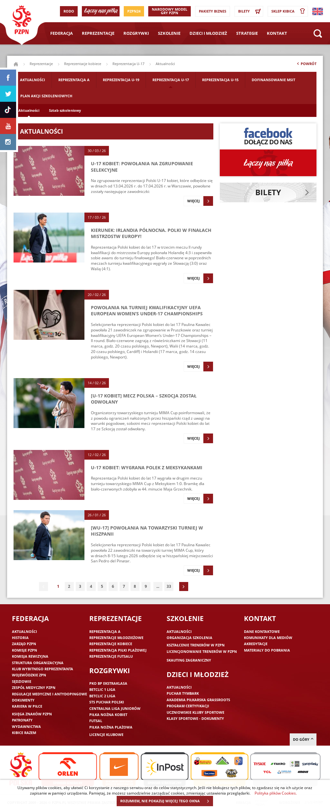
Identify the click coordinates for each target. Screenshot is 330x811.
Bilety (250, 11)
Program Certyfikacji (188, 705)
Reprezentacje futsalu (111, 656)
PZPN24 (134, 11)
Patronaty (22, 720)
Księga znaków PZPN (32, 713)
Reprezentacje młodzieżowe (116, 637)
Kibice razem (24, 732)
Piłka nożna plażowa (110, 727)
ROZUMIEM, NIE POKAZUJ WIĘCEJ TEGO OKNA (166, 801)
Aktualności (32, 79)
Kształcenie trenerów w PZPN (196, 645)
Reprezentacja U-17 (128, 63)
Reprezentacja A (74, 79)
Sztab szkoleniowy (65, 110)
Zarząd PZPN (24, 643)
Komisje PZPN (24, 650)
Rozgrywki (136, 33)
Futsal (95, 720)
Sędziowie (21, 681)
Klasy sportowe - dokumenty (195, 718)
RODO (68, 11)
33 (169, 586)
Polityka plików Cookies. (276, 793)
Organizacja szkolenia (189, 637)
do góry (303, 739)
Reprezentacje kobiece (82, 63)
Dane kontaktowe (262, 631)
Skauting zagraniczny (189, 660)
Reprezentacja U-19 (121, 79)
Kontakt (277, 33)
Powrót (306, 65)
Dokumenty (23, 700)
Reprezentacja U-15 (220, 79)
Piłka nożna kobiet (108, 714)
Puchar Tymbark (183, 693)
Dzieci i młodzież (208, 33)
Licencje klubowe (106, 734)
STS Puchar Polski (106, 702)
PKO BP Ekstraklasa (108, 683)
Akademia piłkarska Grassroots (198, 699)
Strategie (247, 33)
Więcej (200, 201)
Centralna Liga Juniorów (115, 708)
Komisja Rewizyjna (30, 656)
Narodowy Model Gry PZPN (169, 11)
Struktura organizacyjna (37, 662)
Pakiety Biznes (212, 11)
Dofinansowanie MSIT (273, 79)
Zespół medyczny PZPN (33, 687)
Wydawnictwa (26, 726)
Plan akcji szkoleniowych (46, 95)
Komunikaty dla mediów (268, 637)
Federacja (61, 33)
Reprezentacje (98, 33)
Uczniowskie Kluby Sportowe (195, 712)
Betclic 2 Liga (102, 695)
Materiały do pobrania (267, 650)
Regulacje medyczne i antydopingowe (49, 694)
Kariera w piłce (27, 706)
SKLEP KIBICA (289, 11)
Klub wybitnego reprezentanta (42, 668)
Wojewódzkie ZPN (29, 675)
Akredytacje (255, 643)
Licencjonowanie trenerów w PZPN (202, 651)
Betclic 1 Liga (102, 689)
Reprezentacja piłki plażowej (118, 650)
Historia (20, 637)
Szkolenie (169, 33)
